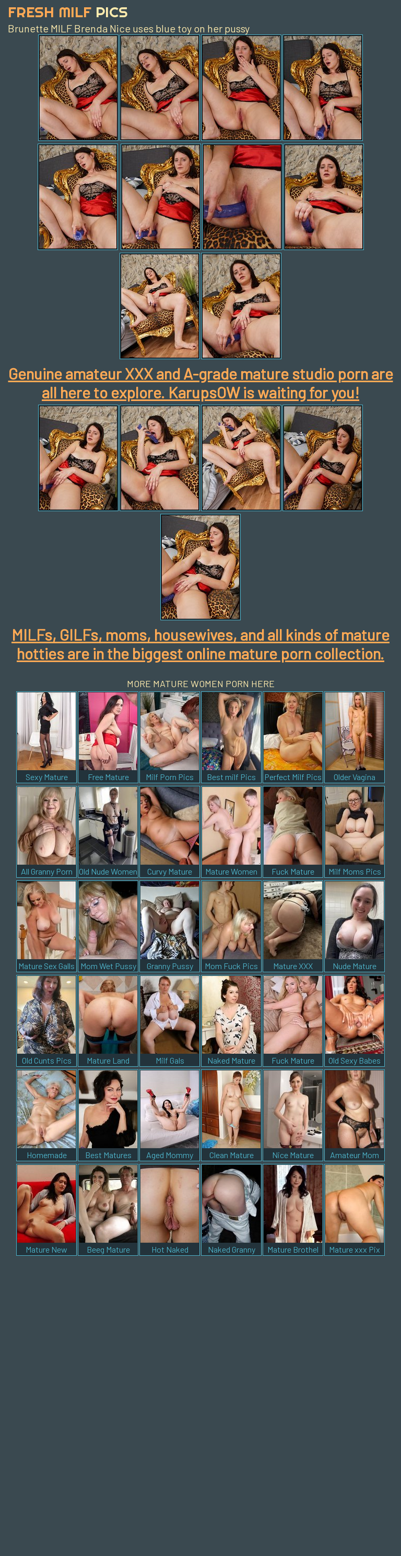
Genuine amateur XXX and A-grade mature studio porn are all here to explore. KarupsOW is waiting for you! (200, 383)
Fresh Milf (68, 12)
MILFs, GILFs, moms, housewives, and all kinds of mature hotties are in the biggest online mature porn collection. (200, 644)
